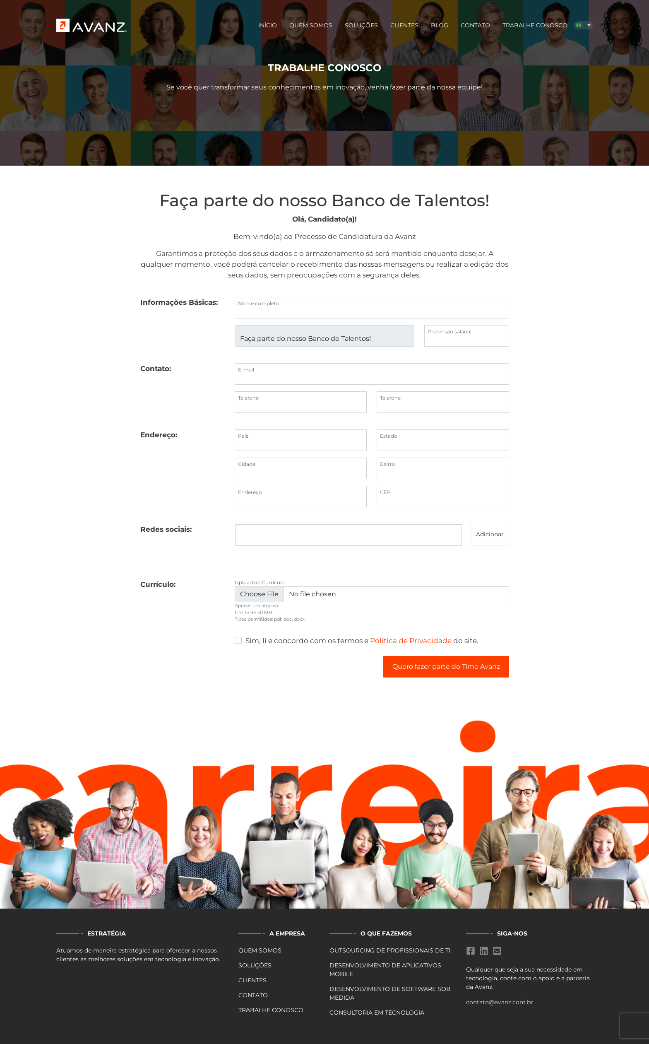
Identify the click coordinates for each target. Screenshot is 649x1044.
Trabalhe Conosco (534, 25)
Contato (475, 25)
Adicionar (490, 534)
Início (267, 25)
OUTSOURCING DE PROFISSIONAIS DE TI (389, 950)
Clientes (404, 25)
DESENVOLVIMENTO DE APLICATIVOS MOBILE (385, 970)
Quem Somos (310, 25)
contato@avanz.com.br (499, 1002)
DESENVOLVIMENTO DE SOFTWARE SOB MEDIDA (390, 993)
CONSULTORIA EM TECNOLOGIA (376, 1012)
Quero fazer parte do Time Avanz (446, 666)
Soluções (361, 25)
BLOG (439, 25)
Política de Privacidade (411, 640)
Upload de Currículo (260, 582)
